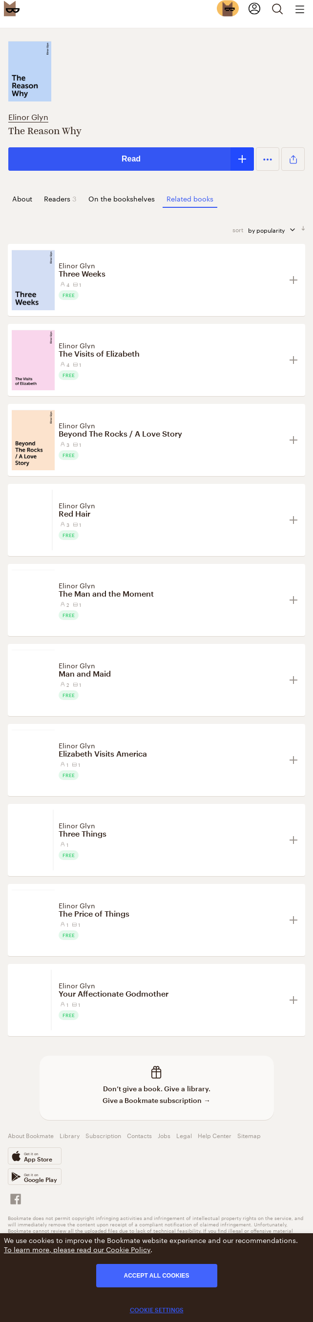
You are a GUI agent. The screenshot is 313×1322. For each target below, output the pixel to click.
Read (131, 159)
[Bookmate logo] (12, 8)
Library (70, 1135)
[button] (267, 159)
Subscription (103, 1135)
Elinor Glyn (28, 116)
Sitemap (249, 1135)
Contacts (139, 1135)
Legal (184, 1135)
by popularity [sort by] (272, 229)
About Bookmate (31, 1135)
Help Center (214, 1135)
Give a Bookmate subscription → (156, 1100)
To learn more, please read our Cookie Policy (77, 1248)
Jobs (164, 1135)
